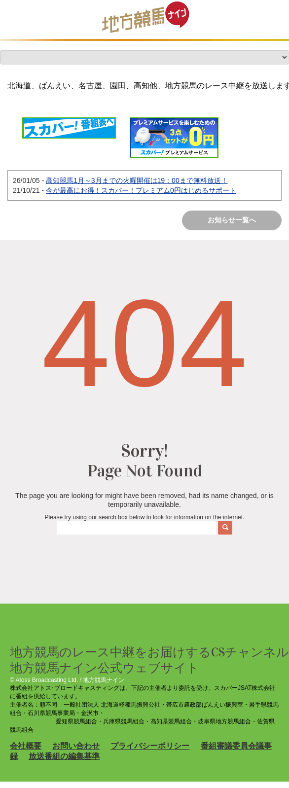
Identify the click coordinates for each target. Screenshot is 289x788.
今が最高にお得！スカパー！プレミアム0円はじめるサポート (141, 190)
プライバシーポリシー (149, 746)
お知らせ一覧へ (232, 220)
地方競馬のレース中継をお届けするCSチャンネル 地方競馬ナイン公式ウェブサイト (149, 660)
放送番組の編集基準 (64, 756)
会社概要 (25, 746)
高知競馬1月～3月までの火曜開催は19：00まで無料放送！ (137, 180)
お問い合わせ (76, 746)
